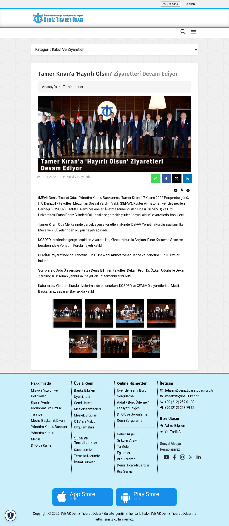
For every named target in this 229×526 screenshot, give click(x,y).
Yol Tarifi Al (173, 432)
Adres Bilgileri (175, 425)
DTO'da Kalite (41, 445)
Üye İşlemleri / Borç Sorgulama (131, 393)
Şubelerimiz (83, 450)
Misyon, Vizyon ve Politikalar (44, 393)
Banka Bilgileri (84, 390)
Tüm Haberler (73, 87)
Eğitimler (123, 453)
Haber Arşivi (126, 434)
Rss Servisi (125, 471)
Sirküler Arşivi (127, 440)
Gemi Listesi (83, 403)
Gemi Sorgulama (129, 420)
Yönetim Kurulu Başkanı (49, 427)
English (190, 3)
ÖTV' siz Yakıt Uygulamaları (84, 424)
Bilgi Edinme (126, 459)
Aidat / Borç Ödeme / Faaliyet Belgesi (133, 405)
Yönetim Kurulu (42, 433)
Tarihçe (36, 414)
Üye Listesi (82, 397)
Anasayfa (49, 87)
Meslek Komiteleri (87, 409)
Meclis (36, 439)
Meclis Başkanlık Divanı (48, 420)
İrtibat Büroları (85, 462)
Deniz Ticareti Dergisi (133, 465)
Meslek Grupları (85, 415)
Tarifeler (123, 447)
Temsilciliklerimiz (87, 456)
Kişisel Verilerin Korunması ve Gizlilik (46, 405)
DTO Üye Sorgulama (132, 414)
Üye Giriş (170, 3)
